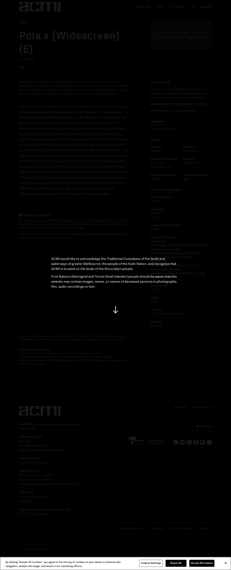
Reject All (175, 563)
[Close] (225, 563)
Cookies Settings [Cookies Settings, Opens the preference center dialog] (151, 563)
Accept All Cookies (202, 563)
